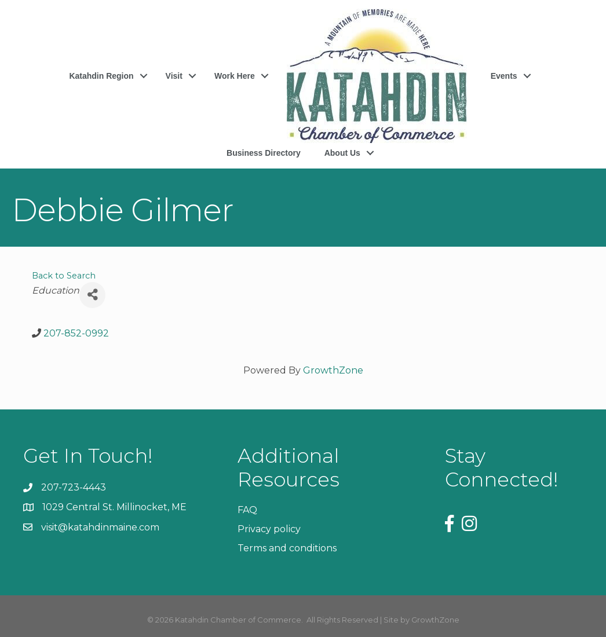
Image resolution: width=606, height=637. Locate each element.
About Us (342, 153)
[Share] (92, 295)
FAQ (247, 509)
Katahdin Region (101, 75)
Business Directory (264, 153)
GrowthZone (333, 370)
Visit (174, 75)
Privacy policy (269, 529)
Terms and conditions (287, 548)
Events (504, 75)
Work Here (234, 75)
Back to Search (64, 275)
